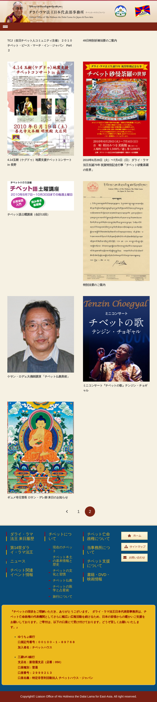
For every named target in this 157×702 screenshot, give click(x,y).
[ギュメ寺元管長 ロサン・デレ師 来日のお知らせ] (40, 448)
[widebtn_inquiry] (136, 558)
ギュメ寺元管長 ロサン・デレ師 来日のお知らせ (37, 497)
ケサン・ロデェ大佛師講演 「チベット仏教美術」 (38, 376)
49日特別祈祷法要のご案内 (100, 40)
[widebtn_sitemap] (136, 547)
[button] (5, 26)
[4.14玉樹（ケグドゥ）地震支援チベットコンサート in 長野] (40, 109)
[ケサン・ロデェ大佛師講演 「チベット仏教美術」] (40, 334)
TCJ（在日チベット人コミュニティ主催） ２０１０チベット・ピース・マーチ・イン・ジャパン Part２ (39, 45)
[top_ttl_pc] (55, 11)
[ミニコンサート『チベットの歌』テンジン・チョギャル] (116, 339)
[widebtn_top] (136, 536)
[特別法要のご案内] (116, 231)
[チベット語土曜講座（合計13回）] (40, 196)
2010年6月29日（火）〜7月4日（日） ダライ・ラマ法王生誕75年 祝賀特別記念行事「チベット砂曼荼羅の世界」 (116, 164)
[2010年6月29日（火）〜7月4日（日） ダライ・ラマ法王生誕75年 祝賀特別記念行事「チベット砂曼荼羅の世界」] (116, 109)
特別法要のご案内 (94, 284)
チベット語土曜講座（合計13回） (28, 214)
